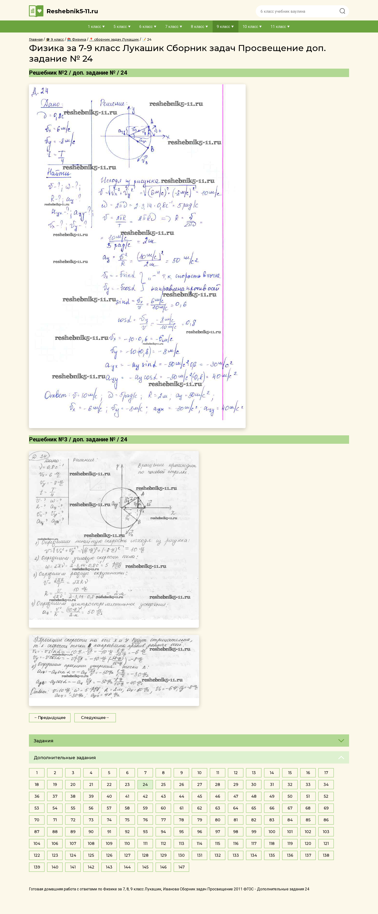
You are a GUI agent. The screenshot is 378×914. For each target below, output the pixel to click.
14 (272, 772)
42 (145, 796)
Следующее (93, 717)
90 (91, 831)
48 (253, 796)
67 (290, 808)
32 (290, 784)
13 (254, 772)
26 (181, 784)
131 (199, 855)
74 (109, 820)
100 (272, 831)
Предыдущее (52, 717)
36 (36, 796)
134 (253, 855)
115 (217, 843)
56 (91, 808)
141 (73, 867)
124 (73, 855)
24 (145, 784)
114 (199, 843)
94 (163, 831)
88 (55, 831)
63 (217, 808)
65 (253, 808)
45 (199, 796)
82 (253, 820)
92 (127, 831)
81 (236, 820)
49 (271, 796)
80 (217, 820)
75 (127, 820)
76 (145, 820)
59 (145, 808)
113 (181, 843)
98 (235, 831)
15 (290, 772)
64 (235, 808)
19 (55, 784)
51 (308, 796)
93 (145, 831)
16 (308, 772)
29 (235, 784)
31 (272, 784)
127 (127, 855)
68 (307, 808)
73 (91, 820)
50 (290, 796)
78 (181, 820)
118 (272, 843)
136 (290, 855)
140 (55, 867)
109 (109, 843)
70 (36, 820)
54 (55, 808)
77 (163, 820)
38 (72, 796)
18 (37, 784)
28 (217, 784)
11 (217, 772)
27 (199, 784)
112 (163, 843)
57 (109, 808)
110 (127, 843)
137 (308, 855)
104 (37, 843)
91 (109, 831)
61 (181, 808)
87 (36, 831)
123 (55, 855)
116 (235, 843)
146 (163, 867)
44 (181, 796)
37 (55, 796)
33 (308, 784)
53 (36, 808)
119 (290, 843)
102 (308, 831)
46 (217, 796)
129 (163, 855)
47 (235, 796)
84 (290, 820)
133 (236, 855)
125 (91, 855)
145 (145, 867)
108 (91, 843)
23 (127, 784)
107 (73, 843)
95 (181, 831)
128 (145, 855)
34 (326, 784)
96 (199, 831)
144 (127, 867)
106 (55, 843)
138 (326, 855)
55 (73, 808)
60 (163, 808)
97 (217, 831)
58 (127, 808)
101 (290, 831)
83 (271, 820)
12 (236, 772)
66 (272, 808)
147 (181, 867)
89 (72, 831)
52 (326, 796)
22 (109, 784)
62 (199, 808)
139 (37, 867)
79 (199, 820)
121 (326, 843)
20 (72, 784)
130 (181, 855)
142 (91, 867)
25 (163, 784)
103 (326, 831)
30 (253, 784)
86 (326, 820)
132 (218, 855)
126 (109, 855)
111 (145, 843)
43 (163, 796)
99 (253, 831)
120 (308, 843)
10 (199, 772)
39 (91, 796)
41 (127, 796)
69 (326, 808)
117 (253, 843)
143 (109, 867)
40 (109, 796)
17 (326, 772)
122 (37, 855)
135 (272, 855)
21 (91, 784)
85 (308, 820)
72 (73, 820)
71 (55, 820)
